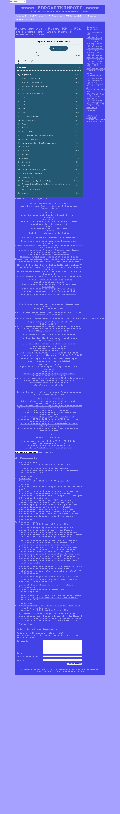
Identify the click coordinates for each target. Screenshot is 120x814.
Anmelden (91, 114)
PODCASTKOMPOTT (59, 8)
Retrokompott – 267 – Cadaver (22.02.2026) (95, 59)
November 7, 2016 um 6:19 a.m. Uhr (44, 610)
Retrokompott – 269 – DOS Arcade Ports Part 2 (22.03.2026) (95, 43)
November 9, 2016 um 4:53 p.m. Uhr (44, 524)
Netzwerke (56, 16)
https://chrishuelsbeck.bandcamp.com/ (49, 412)
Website (22, 662)
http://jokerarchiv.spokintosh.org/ (49, 373)
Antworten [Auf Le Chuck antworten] (25, 476)
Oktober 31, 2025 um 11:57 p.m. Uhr (44, 464)
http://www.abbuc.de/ (49, 394)
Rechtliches (25, 19)
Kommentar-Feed (95, 119)
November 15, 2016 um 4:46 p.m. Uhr (44, 481)
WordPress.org (95, 121)
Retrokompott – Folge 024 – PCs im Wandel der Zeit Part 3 (95, 84)
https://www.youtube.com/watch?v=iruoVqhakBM (49, 405)
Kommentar (25, 641)
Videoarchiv (74, 16)
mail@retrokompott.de (49, 282)
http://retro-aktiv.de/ (48, 385)
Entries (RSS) (45, 674)
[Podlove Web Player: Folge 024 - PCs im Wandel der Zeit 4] (49, 117)
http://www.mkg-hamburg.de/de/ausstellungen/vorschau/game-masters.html (49, 428)
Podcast (22, 16)
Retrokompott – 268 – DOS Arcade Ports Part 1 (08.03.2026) (95, 52)
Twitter (63, 284)
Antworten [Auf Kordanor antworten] (25, 519)
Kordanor (25, 478)
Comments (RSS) (73, 674)
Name (20, 655)
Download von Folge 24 (31, 198)
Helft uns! (38, 16)
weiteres (92, 16)
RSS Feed (32, 294)
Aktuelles (46, 452)
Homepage (51, 289)
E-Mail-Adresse (27, 659)
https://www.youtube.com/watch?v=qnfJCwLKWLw (47, 326)
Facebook (48, 286)
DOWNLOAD (75, 276)
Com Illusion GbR (63, 291)
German (14, 1)
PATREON (48, 243)
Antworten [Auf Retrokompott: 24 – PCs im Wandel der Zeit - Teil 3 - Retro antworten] (25, 624)
